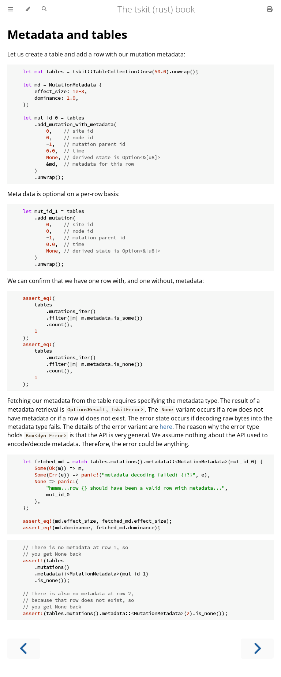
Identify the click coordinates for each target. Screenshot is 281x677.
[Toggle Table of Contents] (10, 9)
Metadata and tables (67, 34)
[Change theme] (27, 9)
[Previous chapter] (23, 649)
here (166, 427)
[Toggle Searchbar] (44, 9)
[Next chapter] (257, 649)
